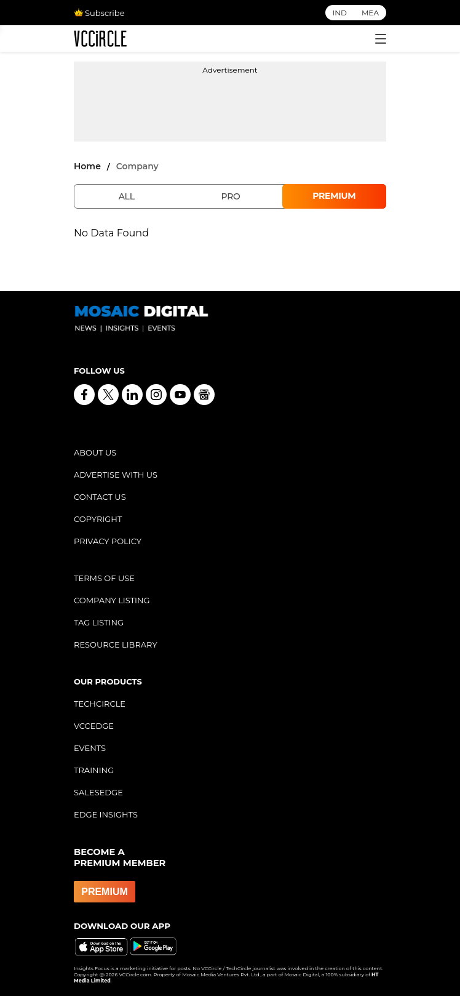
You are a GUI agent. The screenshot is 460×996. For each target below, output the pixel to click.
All (127, 196)
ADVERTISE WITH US (115, 475)
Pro (230, 196)
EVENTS (90, 748)
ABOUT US (95, 452)
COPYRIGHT (98, 519)
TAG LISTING (99, 622)
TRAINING (94, 770)
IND (340, 12)
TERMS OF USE (104, 578)
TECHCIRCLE (99, 704)
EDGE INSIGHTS (106, 814)
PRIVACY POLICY (107, 541)
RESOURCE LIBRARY (115, 644)
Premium (333, 195)
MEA (370, 12)
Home (87, 166)
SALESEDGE (98, 792)
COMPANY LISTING (112, 600)
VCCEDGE (94, 726)
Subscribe (99, 13)
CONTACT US (100, 497)
